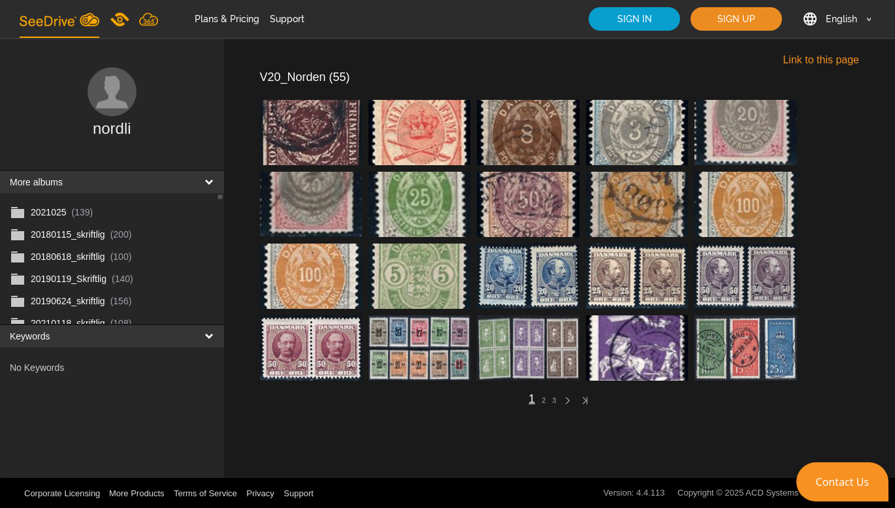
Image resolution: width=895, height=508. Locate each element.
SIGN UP (736, 19)
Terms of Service (205, 493)
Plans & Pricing (227, 19)
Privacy (260, 493)
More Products (137, 493)
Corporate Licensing (63, 493)
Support (287, 19)
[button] (842, 481)
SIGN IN (634, 19)
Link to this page (821, 59)
